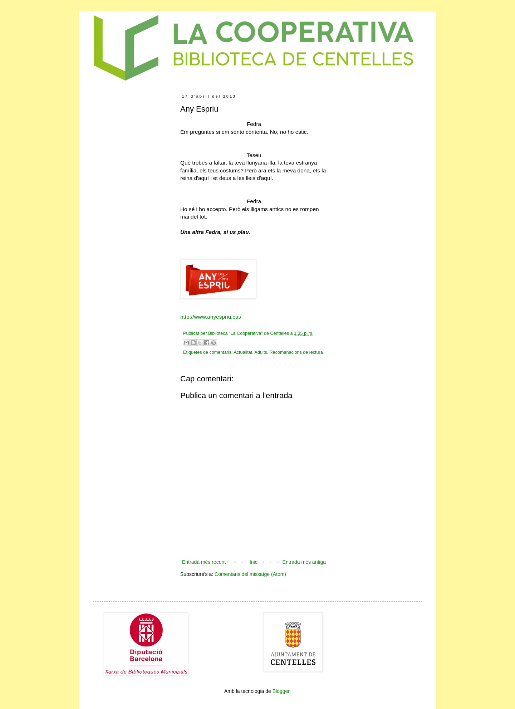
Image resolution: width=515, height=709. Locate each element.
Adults (261, 352)
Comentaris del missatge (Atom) (250, 574)
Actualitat (243, 352)
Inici (254, 562)
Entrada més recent (204, 562)
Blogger (281, 691)
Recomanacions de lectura (296, 352)
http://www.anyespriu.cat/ (210, 317)
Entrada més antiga (304, 562)
